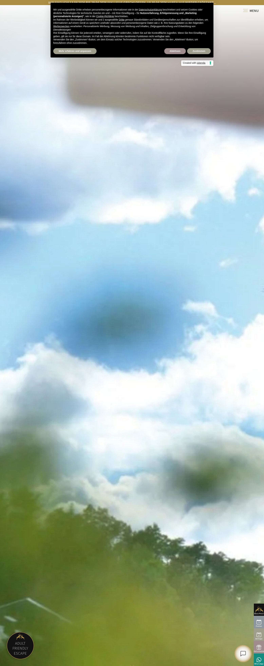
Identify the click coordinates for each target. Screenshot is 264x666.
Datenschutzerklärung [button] (150, 9)
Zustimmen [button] (199, 51)
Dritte (122, 19)
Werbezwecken (61, 26)
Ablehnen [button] (175, 51)
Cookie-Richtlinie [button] (105, 16)
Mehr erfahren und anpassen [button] (75, 51)
